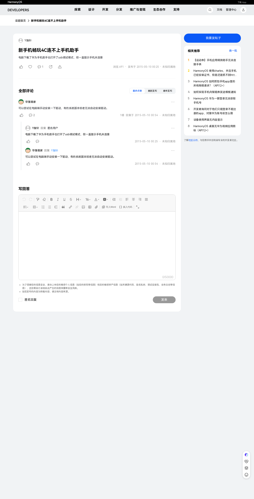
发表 (164, 299)
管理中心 (231, 9)
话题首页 (20, 20)
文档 (219, 9)
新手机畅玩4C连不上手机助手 (48, 20)
